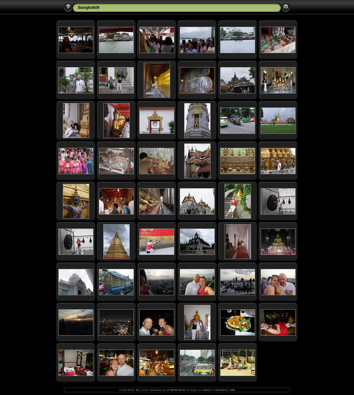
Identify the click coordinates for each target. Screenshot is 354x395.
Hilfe (232, 389)
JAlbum (206, 389)
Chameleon (221, 389)
